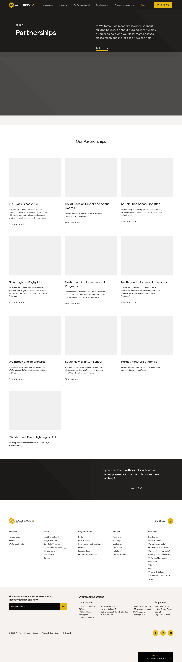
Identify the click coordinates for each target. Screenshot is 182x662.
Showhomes (153, 537)
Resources (152, 532)
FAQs (150, 565)
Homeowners (47, 5)
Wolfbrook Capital (82, 5)
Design (81, 537)
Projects (116, 532)
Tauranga (117, 541)
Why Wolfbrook (85, 532)
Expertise (13, 532)
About (143, 5)
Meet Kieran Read (51, 537)
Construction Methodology (55, 548)
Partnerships (49, 555)
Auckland (117, 537)
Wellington (117, 544)
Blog (150, 569)
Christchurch (118, 548)
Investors (63, 5)
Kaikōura (117, 551)
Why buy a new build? (157, 544)
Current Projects (120, 555)
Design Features (50, 541)
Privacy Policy (69, 633)
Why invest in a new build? (159, 551)
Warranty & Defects (156, 572)
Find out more (16, 224)
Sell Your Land (49, 551)
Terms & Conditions (50, 633)
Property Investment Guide (159, 555)
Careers (47, 558)
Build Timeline (84, 541)
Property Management (124, 5)
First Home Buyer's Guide (158, 548)
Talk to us (163, 5)
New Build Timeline (52, 544)
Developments (102, 5)
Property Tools (84, 551)
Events (81, 548)
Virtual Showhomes (156, 541)
